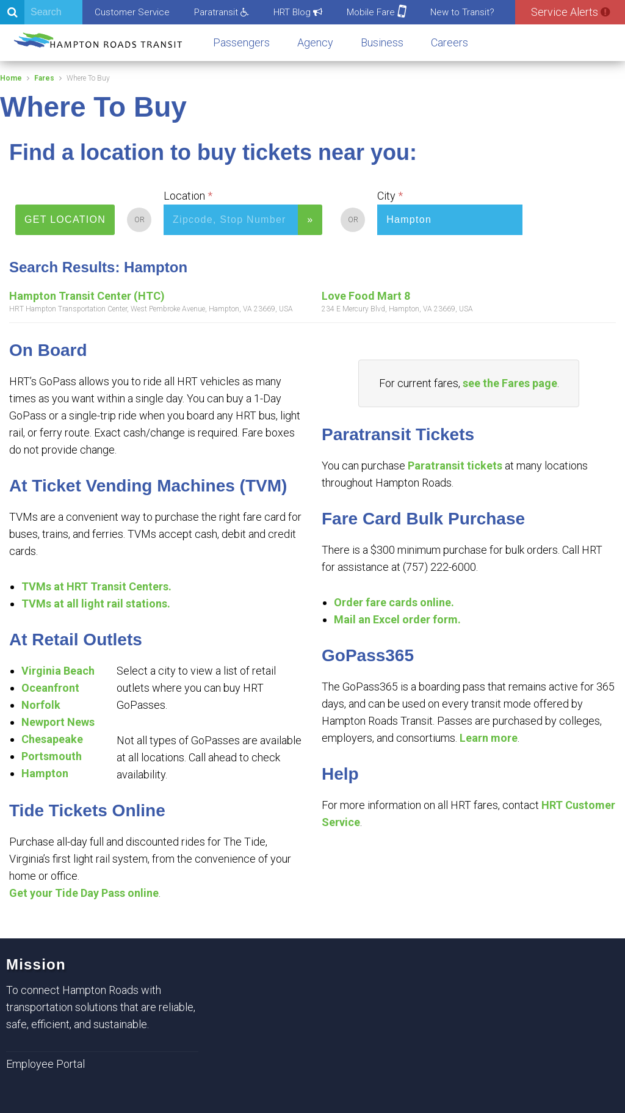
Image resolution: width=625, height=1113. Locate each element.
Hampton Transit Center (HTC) (87, 295)
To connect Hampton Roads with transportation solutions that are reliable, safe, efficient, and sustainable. (100, 1007)
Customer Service (132, 12)
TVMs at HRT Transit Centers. (96, 586)
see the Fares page (510, 383)
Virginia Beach (58, 670)
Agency (315, 42)
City (386, 195)
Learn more (489, 737)
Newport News (58, 722)
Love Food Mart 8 (366, 295)
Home (11, 78)
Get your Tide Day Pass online (84, 892)
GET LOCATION (65, 219)
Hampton (44, 773)
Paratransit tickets (455, 465)
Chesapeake (52, 739)
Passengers (241, 42)
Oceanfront (50, 687)
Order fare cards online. (394, 602)
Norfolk (40, 704)
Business (382, 42)
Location (184, 195)
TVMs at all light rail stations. (95, 603)
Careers (449, 42)
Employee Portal (45, 1063)
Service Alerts (570, 11)
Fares (44, 78)
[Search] (41, 12)
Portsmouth (51, 756)
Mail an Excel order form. (397, 619)
